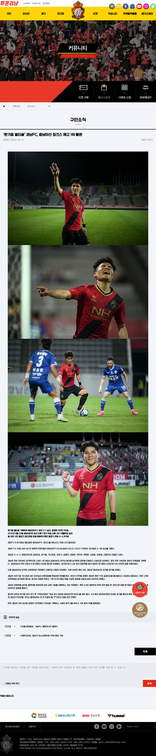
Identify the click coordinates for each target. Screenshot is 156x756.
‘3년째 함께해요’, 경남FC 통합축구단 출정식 (39, 626)
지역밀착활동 (130, 13)
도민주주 (46, 3)
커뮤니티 (112, 13)
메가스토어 (147, 13)
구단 (9, 13)
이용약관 (32, 726)
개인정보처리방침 (12, 726)
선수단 (26, 13)
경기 (43, 13)
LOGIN (26, 3)
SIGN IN (36, 3)
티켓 (95, 13)
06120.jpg (14, 617)
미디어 (60, 13)
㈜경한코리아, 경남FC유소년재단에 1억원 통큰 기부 (41, 635)
